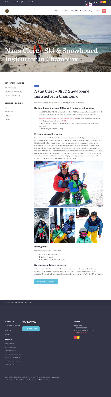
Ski (6, 108)
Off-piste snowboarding (13, 92)
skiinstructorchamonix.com (12, 354)
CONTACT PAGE (80, 332)
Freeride (74, 11)
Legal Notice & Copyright (12, 326)
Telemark (8, 115)
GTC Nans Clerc (31, 329)
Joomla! (7, 380)
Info (98, 11)
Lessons (65, 11)
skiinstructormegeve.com (12, 357)
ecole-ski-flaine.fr (10, 364)
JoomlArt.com (55, 377)
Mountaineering (87, 11)
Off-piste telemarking (12, 95)
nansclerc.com (9, 343)
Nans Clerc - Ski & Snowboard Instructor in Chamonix (51, 54)
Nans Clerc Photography (46, 281)
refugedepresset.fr (10, 350)
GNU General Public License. (40, 380)
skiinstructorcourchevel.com (12, 361)
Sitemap (7, 334)
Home (56, 11)
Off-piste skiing (10, 88)
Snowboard (9, 111)
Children (8, 119)
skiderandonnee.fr (10, 347)
